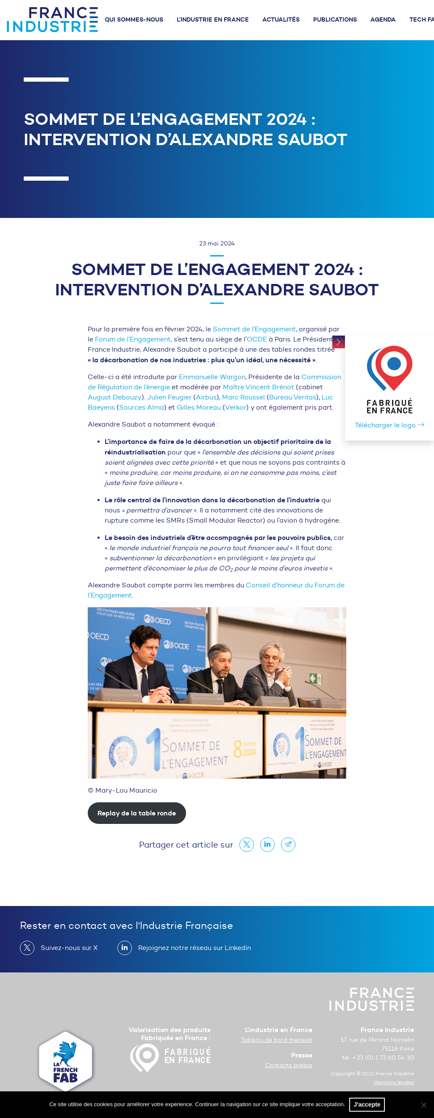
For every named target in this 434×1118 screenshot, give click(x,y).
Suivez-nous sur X (66, 948)
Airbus (206, 397)
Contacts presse (288, 1065)
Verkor (235, 407)
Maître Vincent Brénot (258, 387)
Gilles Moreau (199, 407)
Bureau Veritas (292, 397)
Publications (335, 19)
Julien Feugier (169, 397)
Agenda (383, 19)
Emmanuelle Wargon (212, 377)
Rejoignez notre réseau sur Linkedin (191, 948)
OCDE (257, 339)
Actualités (281, 19)
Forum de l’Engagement (133, 339)
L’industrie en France (213, 19)
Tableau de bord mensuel (276, 1040)
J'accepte (366, 1104)
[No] (423, 1105)
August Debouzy (115, 397)
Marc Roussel (244, 397)
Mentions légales (394, 1082)
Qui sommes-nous (134, 19)
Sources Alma (141, 407)
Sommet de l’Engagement (254, 329)
